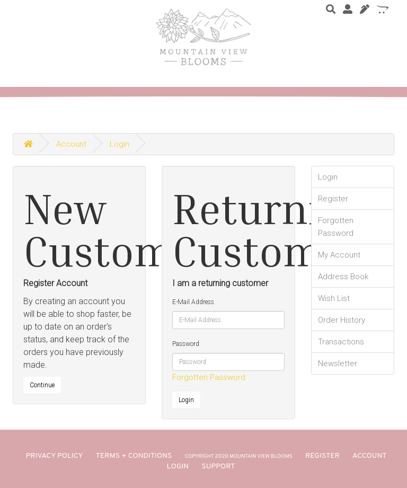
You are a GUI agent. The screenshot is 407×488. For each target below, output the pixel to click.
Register (333, 198)
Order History (341, 320)
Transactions (341, 342)
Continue (42, 385)
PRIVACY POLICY (54, 455)
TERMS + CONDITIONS (134, 455)
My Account (339, 255)
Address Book (343, 276)
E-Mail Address (193, 302)
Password (185, 344)
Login (119, 144)
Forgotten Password (208, 377)
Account (71, 144)
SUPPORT (218, 466)
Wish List (334, 298)
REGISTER (322, 455)
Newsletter (337, 363)
